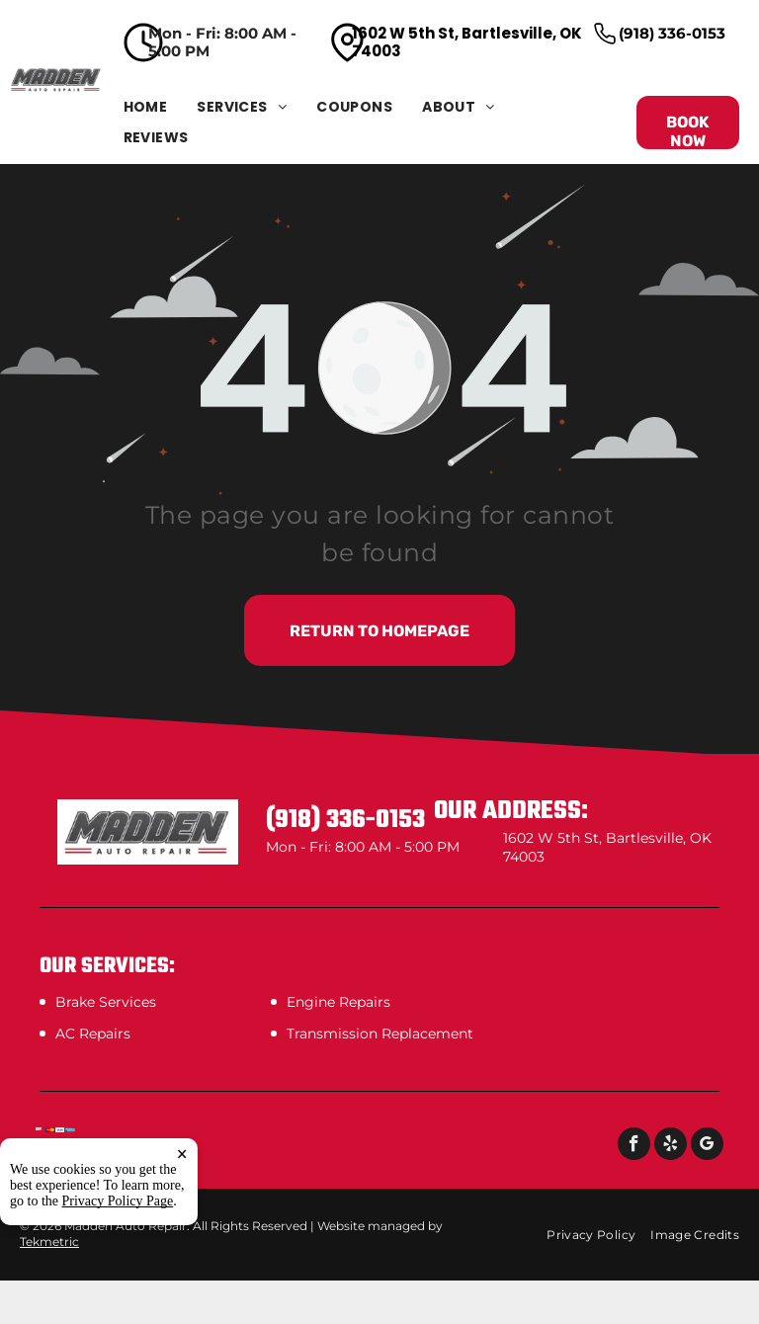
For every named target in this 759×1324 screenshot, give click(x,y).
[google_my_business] (707, 1146)
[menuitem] (161, 107)
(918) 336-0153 (672, 33)
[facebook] (634, 1146)
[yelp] (670, 1146)
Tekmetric (49, 1241)
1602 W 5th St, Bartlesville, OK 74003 (467, 42)
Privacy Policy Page (118, 1201)
